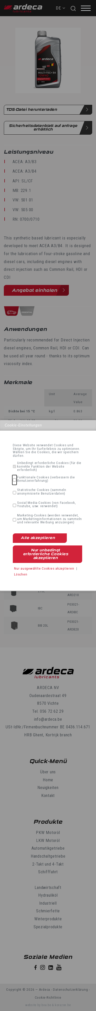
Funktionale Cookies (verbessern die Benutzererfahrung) (46, 479)
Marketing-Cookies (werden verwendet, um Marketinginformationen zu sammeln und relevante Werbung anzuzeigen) (49, 519)
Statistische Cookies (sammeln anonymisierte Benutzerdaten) (41, 491)
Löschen (20, 574)
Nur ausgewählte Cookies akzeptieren (44, 568)
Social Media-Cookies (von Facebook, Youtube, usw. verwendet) (46, 504)
